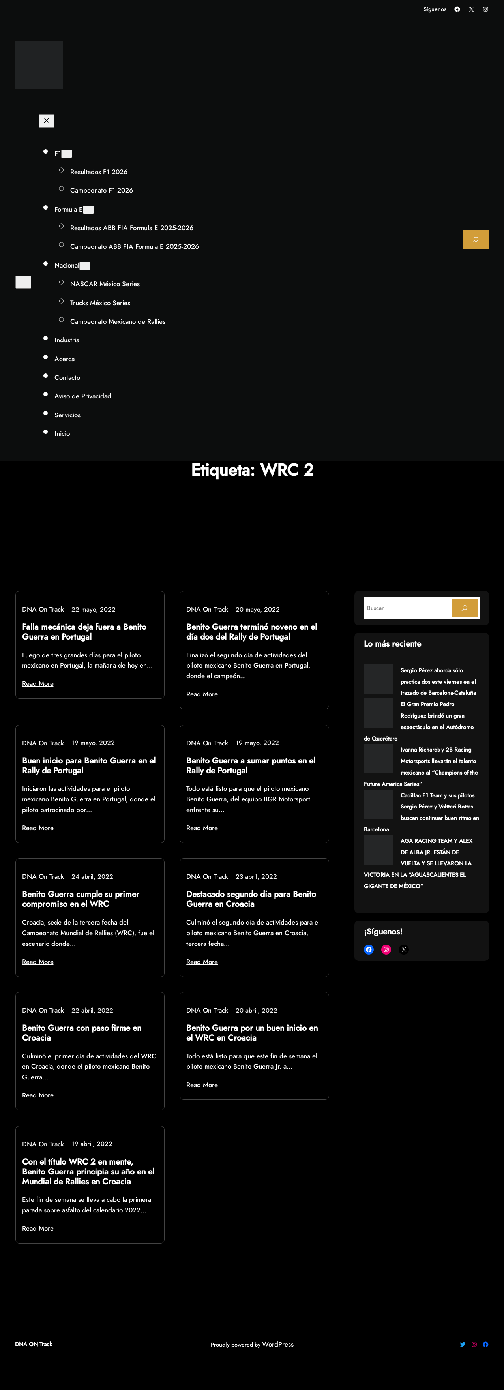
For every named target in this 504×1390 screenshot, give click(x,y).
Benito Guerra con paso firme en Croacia (81, 1033)
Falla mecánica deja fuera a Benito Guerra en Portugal (84, 632)
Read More (38, 683)
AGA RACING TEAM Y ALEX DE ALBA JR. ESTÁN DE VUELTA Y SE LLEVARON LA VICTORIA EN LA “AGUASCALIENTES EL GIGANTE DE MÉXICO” (418, 863)
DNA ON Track (33, 1344)
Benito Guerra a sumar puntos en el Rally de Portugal (250, 766)
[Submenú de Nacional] (84, 266)
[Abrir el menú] (23, 282)
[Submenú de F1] (66, 154)
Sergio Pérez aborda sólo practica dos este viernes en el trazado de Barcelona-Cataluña (438, 681)
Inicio (62, 433)
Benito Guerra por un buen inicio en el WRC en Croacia (252, 1033)
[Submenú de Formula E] (88, 210)
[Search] (465, 608)
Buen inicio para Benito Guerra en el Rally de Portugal (89, 766)
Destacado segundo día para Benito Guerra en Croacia (251, 899)
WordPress (278, 1344)
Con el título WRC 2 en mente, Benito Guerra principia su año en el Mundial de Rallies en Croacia (88, 1172)
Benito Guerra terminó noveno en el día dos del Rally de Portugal (251, 632)
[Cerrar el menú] (46, 121)
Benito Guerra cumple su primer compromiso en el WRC (80, 899)
